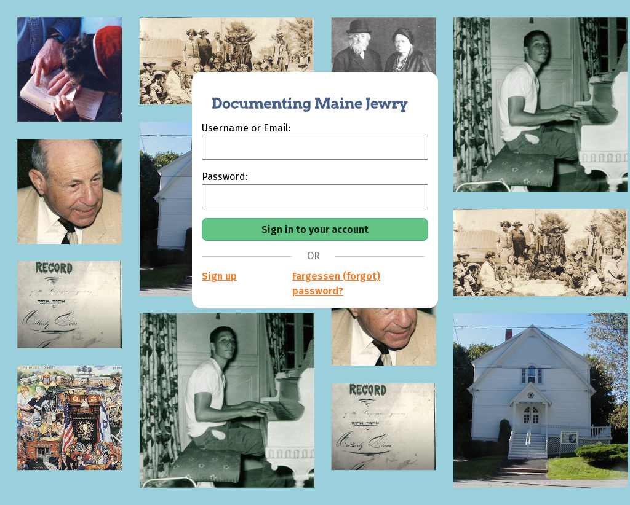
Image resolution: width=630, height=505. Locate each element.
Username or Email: (246, 128)
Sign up (219, 276)
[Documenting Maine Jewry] (303, 96)
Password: (225, 176)
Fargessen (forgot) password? (336, 283)
